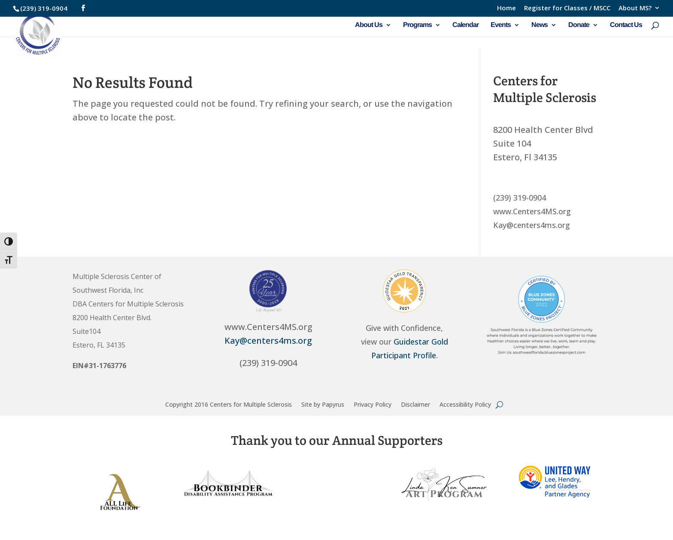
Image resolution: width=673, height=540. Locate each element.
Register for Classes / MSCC (567, 8)
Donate (578, 25)
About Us (368, 25)
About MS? (635, 8)
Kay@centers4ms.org (268, 340)
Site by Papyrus (322, 404)
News (539, 25)
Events (501, 25)
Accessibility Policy (465, 404)
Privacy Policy (372, 404)
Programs (417, 25)
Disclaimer (415, 404)
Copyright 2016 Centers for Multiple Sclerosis (228, 404)
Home (506, 8)
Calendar (465, 25)
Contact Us (626, 25)
